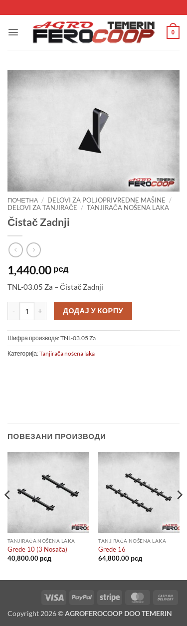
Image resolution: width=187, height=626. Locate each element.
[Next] (179, 515)
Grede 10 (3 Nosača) (37, 549)
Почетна (22, 200)
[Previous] (8, 515)
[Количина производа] (26, 311)
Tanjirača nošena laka (128, 207)
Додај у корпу (93, 310)
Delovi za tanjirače (42, 207)
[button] (13, 32)
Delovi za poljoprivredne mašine (106, 200)
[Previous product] (33, 249)
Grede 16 (112, 549)
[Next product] (15, 249)
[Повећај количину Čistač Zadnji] (40, 311)
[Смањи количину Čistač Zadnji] (13, 311)
